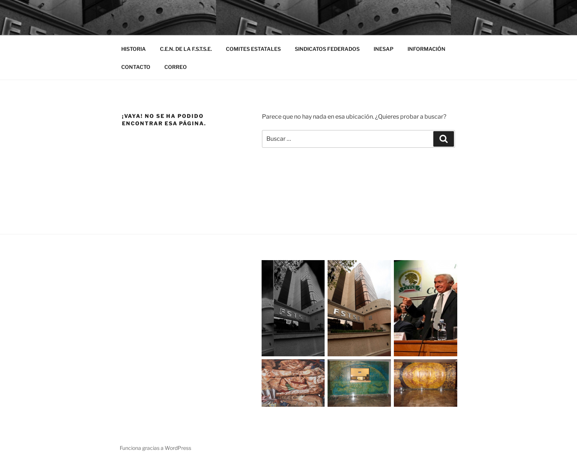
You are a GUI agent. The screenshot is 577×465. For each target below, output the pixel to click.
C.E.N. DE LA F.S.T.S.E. (186, 49)
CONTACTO (135, 67)
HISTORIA (133, 49)
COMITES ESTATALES (253, 49)
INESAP (384, 49)
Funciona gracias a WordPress (155, 448)
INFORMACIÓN (426, 49)
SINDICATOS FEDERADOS (327, 49)
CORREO (175, 67)
